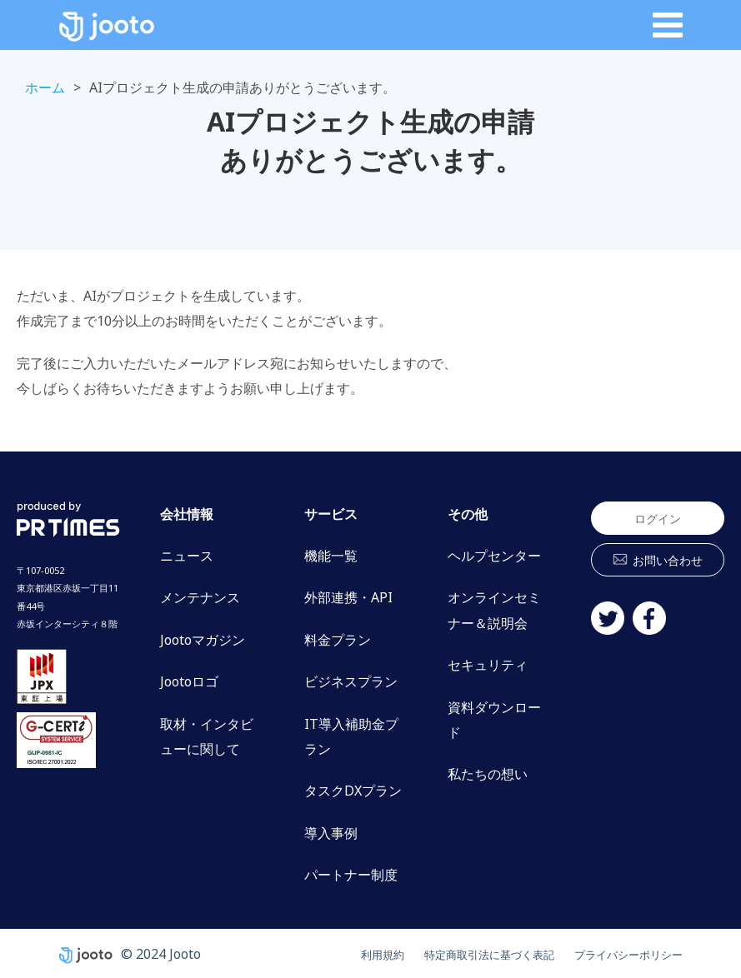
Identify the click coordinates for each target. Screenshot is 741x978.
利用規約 (322, 954)
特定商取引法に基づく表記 (449, 954)
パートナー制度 (351, 875)
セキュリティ (488, 665)
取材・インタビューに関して (206, 736)
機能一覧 (331, 555)
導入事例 (331, 833)
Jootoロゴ (189, 681)
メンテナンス (200, 597)
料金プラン (337, 640)
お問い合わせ (668, 560)
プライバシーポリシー (616, 954)
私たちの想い (488, 774)
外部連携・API (348, 597)
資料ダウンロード (494, 719)
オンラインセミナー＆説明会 (494, 609)
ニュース (186, 555)
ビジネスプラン (351, 681)
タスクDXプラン (353, 790)
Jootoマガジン (202, 640)
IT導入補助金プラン (351, 736)
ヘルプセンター (494, 555)
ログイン (657, 518)
